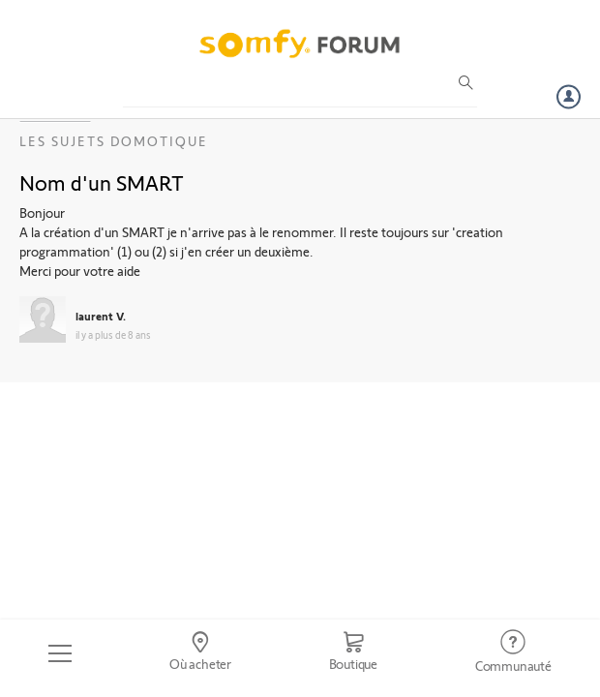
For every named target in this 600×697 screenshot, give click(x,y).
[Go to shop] (353, 653)
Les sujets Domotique (113, 141)
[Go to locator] (201, 653)
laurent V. (100, 315)
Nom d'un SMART (101, 182)
